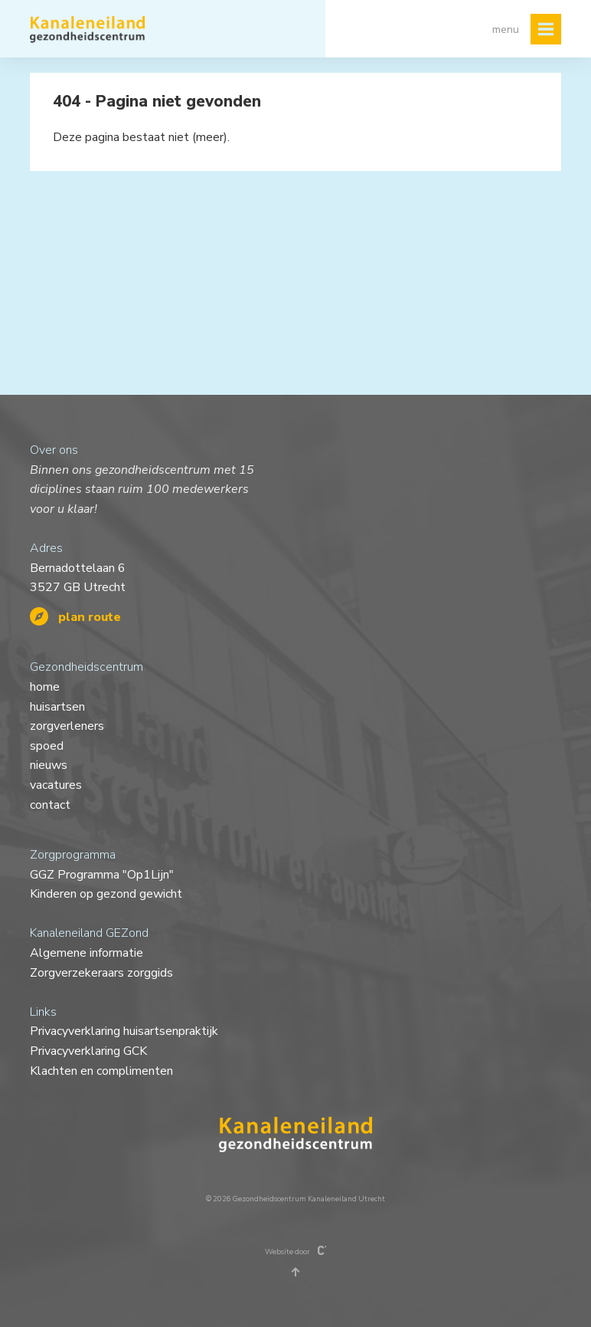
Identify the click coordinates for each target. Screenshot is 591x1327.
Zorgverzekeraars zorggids (101, 972)
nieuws (48, 765)
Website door (296, 1251)
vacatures (56, 785)
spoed (47, 745)
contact (50, 805)
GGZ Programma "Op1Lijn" (102, 874)
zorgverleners (67, 726)
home (45, 686)
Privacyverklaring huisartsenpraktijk (124, 1031)
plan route (75, 617)
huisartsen (57, 706)
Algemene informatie (86, 952)
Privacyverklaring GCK (88, 1051)
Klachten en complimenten (101, 1071)
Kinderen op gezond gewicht (106, 893)
